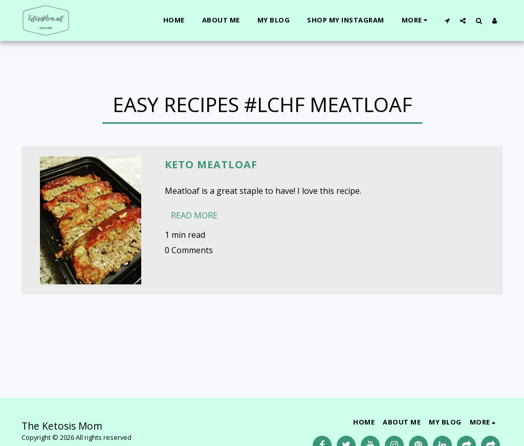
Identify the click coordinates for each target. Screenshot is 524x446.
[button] (447, 20)
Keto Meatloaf (211, 164)
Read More (194, 215)
